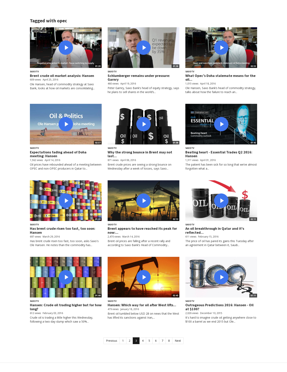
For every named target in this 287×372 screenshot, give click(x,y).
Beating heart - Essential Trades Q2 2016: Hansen (218, 154)
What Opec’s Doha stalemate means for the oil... (220, 77)
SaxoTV (34, 71)
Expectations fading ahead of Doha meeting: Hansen (58, 154)
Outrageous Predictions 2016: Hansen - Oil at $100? (219, 307)
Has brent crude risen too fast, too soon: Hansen (62, 230)
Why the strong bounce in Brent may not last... (140, 154)
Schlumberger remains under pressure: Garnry (139, 77)
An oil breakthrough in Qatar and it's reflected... (214, 230)
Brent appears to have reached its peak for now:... (142, 230)
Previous (111, 341)
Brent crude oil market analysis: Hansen (62, 75)
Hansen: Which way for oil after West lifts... (142, 305)
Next (178, 341)
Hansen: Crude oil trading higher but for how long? (66, 307)
